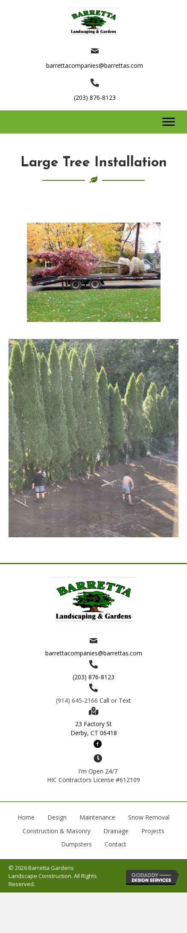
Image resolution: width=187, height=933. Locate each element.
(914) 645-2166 (77, 700)
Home (26, 817)
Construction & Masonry (57, 831)
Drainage (116, 831)
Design (57, 817)
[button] (168, 122)
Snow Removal (148, 817)
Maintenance (97, 817)
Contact (115, 844)
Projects (152, 831)
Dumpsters (76, 844)
